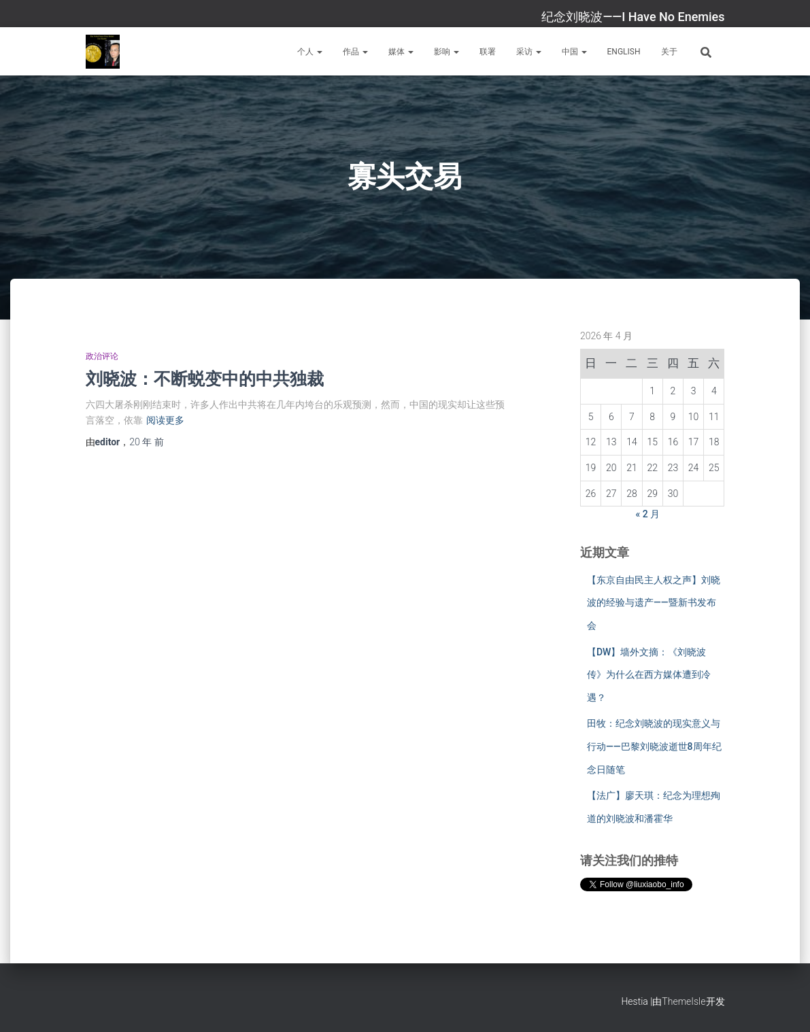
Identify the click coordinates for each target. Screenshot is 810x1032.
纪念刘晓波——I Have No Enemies (632, 17)
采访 (528, 51)
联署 (487, 51)
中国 (574, 51)
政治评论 (102, 356)
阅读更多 (165, 420)
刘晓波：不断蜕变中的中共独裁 (205, 378)
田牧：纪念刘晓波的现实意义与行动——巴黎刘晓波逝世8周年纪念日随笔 (654, 746)
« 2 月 (648, 514)
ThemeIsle (683, 1001)
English (624, 51)
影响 (446, 51)
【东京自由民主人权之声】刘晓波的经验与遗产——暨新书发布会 (653, 602)
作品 (355, 51)
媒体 (401, 51)
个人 (309, 51)
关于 (669, 51)
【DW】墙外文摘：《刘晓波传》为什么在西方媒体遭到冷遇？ (649, 675)
